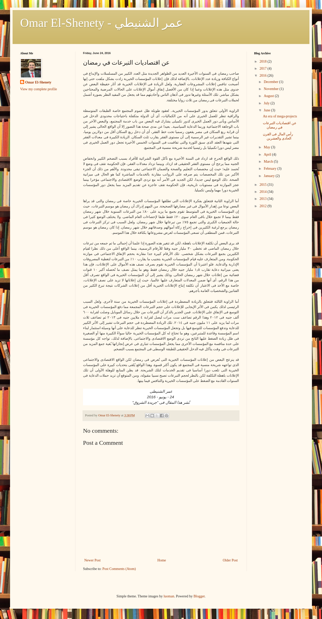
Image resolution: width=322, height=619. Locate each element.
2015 (264, 185)
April (268, 154)
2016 (264, 75)
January (269, 176)
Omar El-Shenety (38, 82)
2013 (264, 199)
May (267, 147)
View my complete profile (38, 89)
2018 (264, 61)
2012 (264, 206)
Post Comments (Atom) (119, 569)
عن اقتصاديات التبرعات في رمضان (279, 125)
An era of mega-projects (280, 116)
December (271, 82)
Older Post (230, 560)
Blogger (199, 596)
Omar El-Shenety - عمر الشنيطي (101, 22)
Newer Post (92, 560)
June (267, 110)
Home (161, 560)
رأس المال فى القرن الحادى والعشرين (278, 136)
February (270, 168)
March (269, 161)
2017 (264, 68)
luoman (169, 596)
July (267, 103)
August (269, 96)
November (271, 89)
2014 (264, 192)
